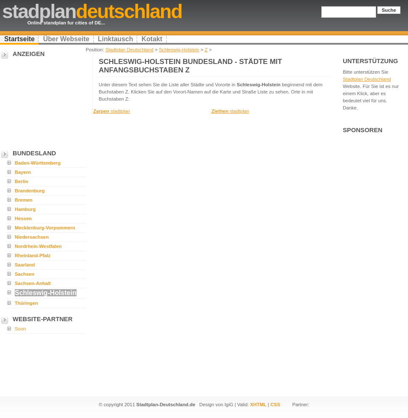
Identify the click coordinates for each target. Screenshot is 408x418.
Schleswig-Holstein (179, 49)
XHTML (258, 404)
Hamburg (25, 209)
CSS (275, 404)
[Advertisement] (42, 101)
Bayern (23, 172)
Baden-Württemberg (38, 162)
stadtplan (111, 111)
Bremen (23, 199)
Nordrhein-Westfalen (38, 246)
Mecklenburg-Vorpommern (45, 227)
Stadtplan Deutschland (129, 49)
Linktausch (115, 39)
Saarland (25, 264)
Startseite (19, 39)
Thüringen (26, 303)
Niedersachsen (32, 237)
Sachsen (24, 274)
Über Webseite (66, 39)
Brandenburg (30, 190)
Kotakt (151, 39)
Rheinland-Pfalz (32, 255)
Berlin (21, 181)
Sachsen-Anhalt (33, 283)
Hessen (23, 218)
